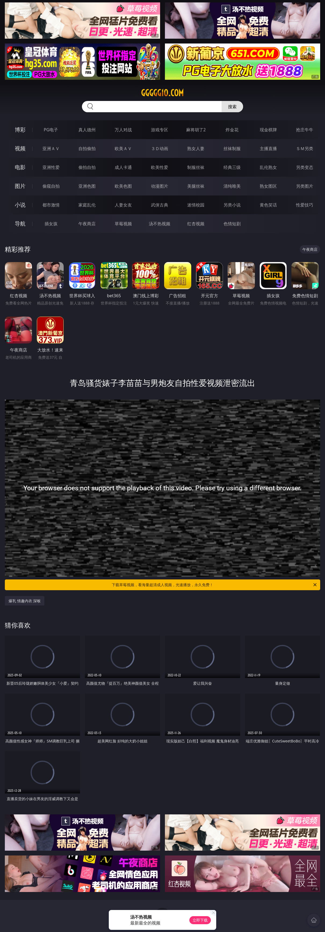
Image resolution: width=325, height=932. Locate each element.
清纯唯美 (232, 186)
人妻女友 (123, 205)
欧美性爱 (159, 167)
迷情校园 (195, 205)
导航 (20, 223)
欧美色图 (123, 186)
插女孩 (51, 224)
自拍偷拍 (87, 148)
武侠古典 (159, 205)
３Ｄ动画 (159, 148)
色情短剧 (232, 224)
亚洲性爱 (51, 167)
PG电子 (51, 130)
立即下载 (200, 920)
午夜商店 (87, 224)
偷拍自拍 (87, 167)
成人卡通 (123, 167)
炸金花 (232, 130)
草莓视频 (123, 224)
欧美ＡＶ (123, 148)
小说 (20, 204)
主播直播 (268, 148)
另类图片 (304, 186)
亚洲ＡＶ (51, 148)
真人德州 (87, 130)
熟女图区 (268, 186)
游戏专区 (159, 130)
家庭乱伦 (87, 205)
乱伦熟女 (268, 167)
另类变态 (304, 167)
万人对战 (123, 130)
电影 (20, 167)
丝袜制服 (232, 148)
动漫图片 (159, 186)
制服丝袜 (195, 167)
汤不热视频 (159, 224)
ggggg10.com (162, 93)
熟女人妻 (195, 148)
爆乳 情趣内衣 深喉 (25, 600)
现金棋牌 (268, 130)
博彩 (20, 129)
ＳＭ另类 (304, 148)
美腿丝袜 (195, 186)
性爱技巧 (304, 205)
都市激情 (51, 205)
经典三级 (232, 167)
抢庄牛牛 (304, 130)
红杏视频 (195, 224)
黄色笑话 (268, 205)
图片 (20, 186)
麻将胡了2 (196, 130)
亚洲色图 (87, 186)
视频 (20, 148)
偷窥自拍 (51, 186)
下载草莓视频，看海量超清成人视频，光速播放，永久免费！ (214, 585)
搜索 (232, 107)
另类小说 (232, 205)
